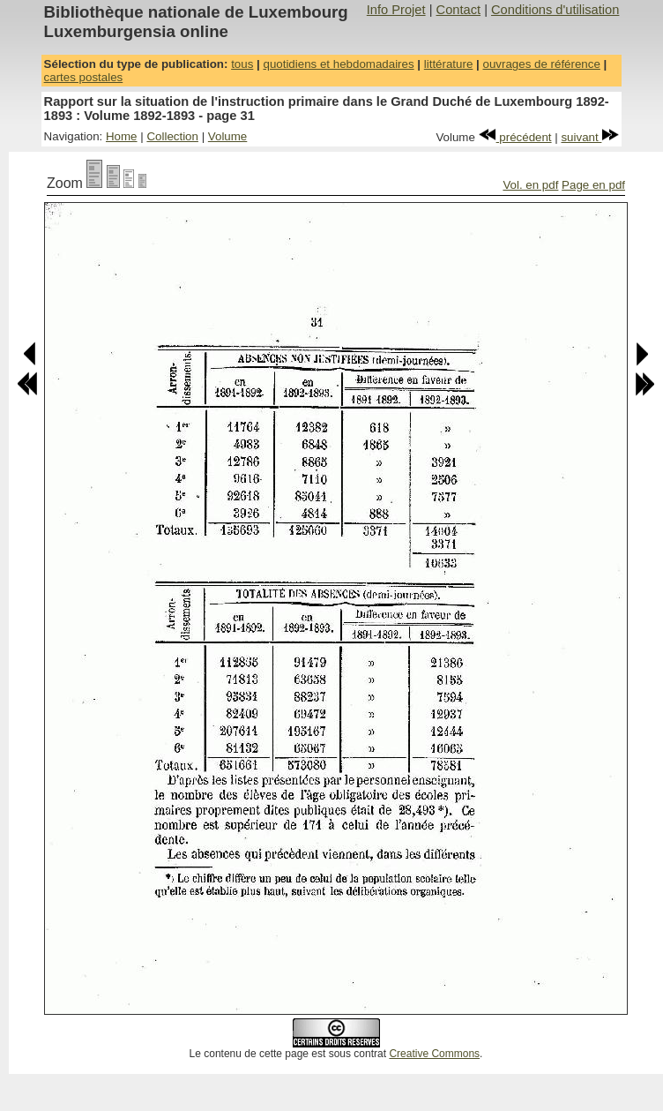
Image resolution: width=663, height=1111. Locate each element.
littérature (448, 64)
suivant (590, 137)
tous (242, 64)
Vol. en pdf (530, 184)
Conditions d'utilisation (555, 10)
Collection (172, 136)
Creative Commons (434, 1053)
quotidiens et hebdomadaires (338, 64)
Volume (227, 136)
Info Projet (396, 10)
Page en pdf (593, 184)
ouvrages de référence (541, 64)
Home (122, 136)
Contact (458, 10)
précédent (515, 137)
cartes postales (83, 77)
